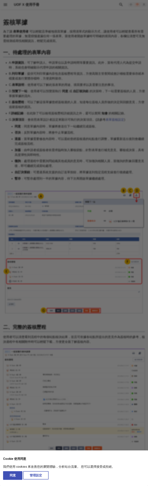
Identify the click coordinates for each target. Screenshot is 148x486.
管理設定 (36, 475)
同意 (13, 475)
